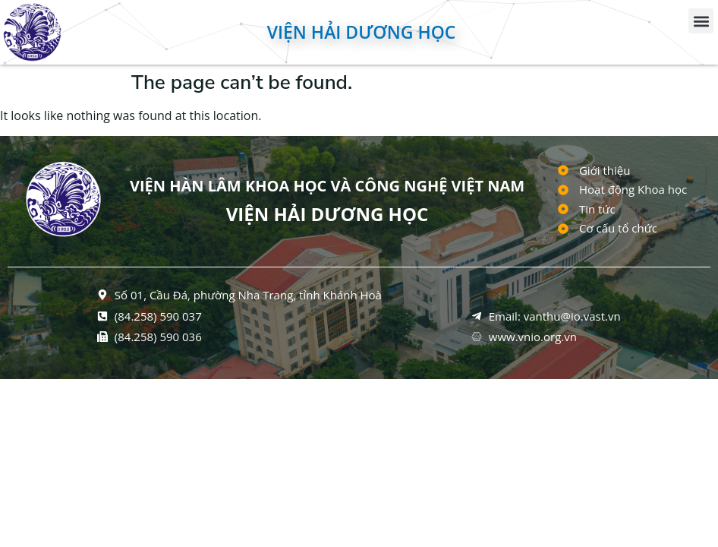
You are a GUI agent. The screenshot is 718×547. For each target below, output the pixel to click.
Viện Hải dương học (361, 32)
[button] (700, 20)
